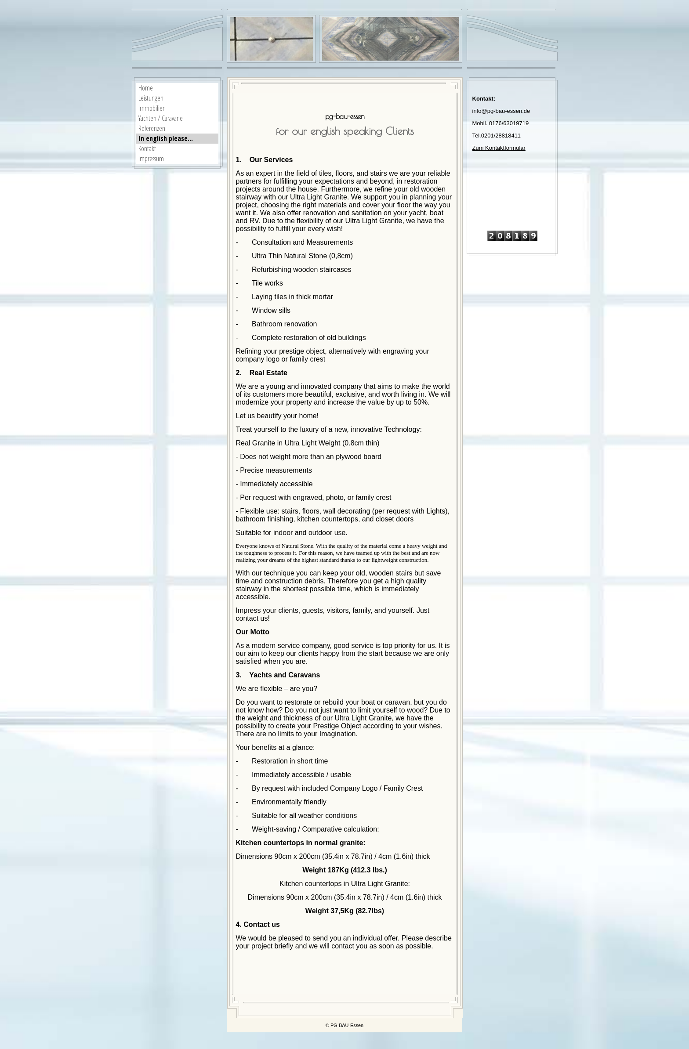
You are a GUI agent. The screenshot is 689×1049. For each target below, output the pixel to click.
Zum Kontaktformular (499, 148)
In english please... (165, 138)
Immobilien (152, 108)
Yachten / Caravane (160, 118)
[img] (390, 39)
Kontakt (147, 148)
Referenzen (151, 128)
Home (145, 88)
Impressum (151, 158)
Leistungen (150, 98)
